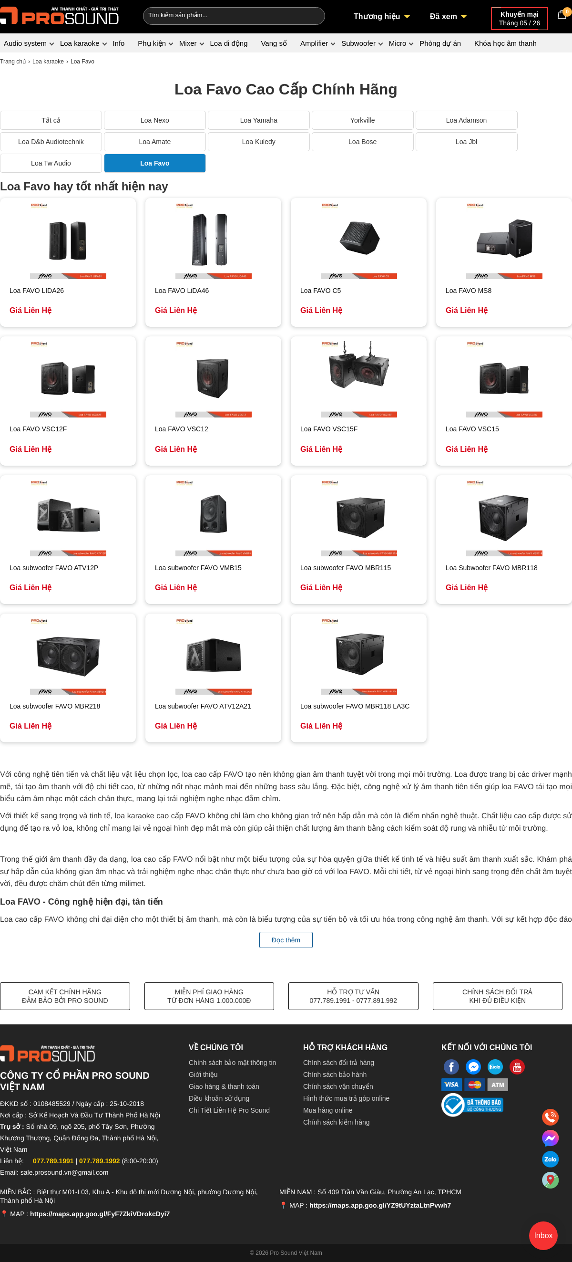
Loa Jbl (466, 142)
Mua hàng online (328, 1110)
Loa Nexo (155, 120)
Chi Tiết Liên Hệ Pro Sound (229, 1110)
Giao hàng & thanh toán (224, 1086)
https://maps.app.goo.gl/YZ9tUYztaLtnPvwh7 (380, 1205)
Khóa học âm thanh (505, 43)
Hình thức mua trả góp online (346, 1098)
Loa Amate (155, 142)
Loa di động (228, 43)
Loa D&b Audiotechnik (51, 142)
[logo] (59, 14)
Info (118, 43)
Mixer (188, 43)
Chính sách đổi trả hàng (338, 1062)
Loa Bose (362, 142)
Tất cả (50, 120)
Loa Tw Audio (51, 163)
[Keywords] (218, 15)
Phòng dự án (440, 43)
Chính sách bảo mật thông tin (232, 1062)
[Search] (311, 15)
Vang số (274, 43)
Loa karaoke (80, 43)
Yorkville (362, 120)
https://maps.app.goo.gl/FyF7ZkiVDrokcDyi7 (100, 1214)
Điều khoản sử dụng (219, 1098)
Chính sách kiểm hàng (336, 1122)
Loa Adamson (466, 120)
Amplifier (314, 43)
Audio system (25, 43)
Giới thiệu (203, 1074)
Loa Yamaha (258, 120)
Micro (398, 43)
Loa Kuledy (259, 142)
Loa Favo (154, 163)
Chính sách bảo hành (335, 1074)
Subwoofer (358, 43)
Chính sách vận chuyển (338, 1086)
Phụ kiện (152, 43)
